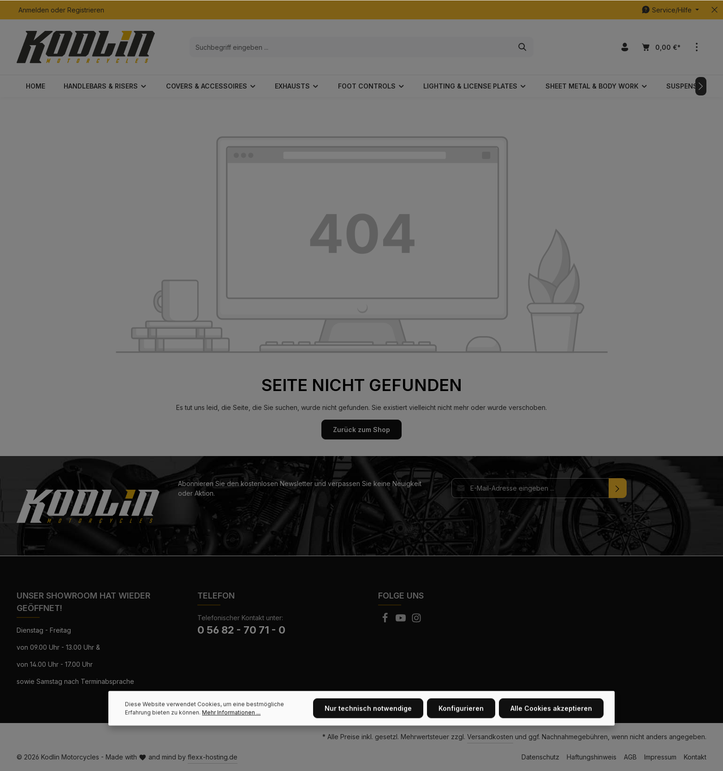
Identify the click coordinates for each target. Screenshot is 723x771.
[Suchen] (522, 47)
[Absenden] (618, 488)
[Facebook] (386, 620)
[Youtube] (402, 620)
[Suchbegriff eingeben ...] (351, 47)
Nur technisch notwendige (368, 728)
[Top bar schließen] (714, 10)
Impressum (660, 757)
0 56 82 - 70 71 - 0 (241, 630)
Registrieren (85, 10)
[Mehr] (696, 47)
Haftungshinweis (591, 757)
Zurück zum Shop (361, 429)
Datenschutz (540, 757)
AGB (630, 757)
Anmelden (33, 10)
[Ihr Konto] (624, 47)
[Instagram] (416, 620)
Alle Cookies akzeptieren (551, 728)
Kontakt (695, 757)
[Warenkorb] (660, 47)
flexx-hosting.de (212, 757)
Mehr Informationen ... (231, 732)
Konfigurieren (461, 728)
